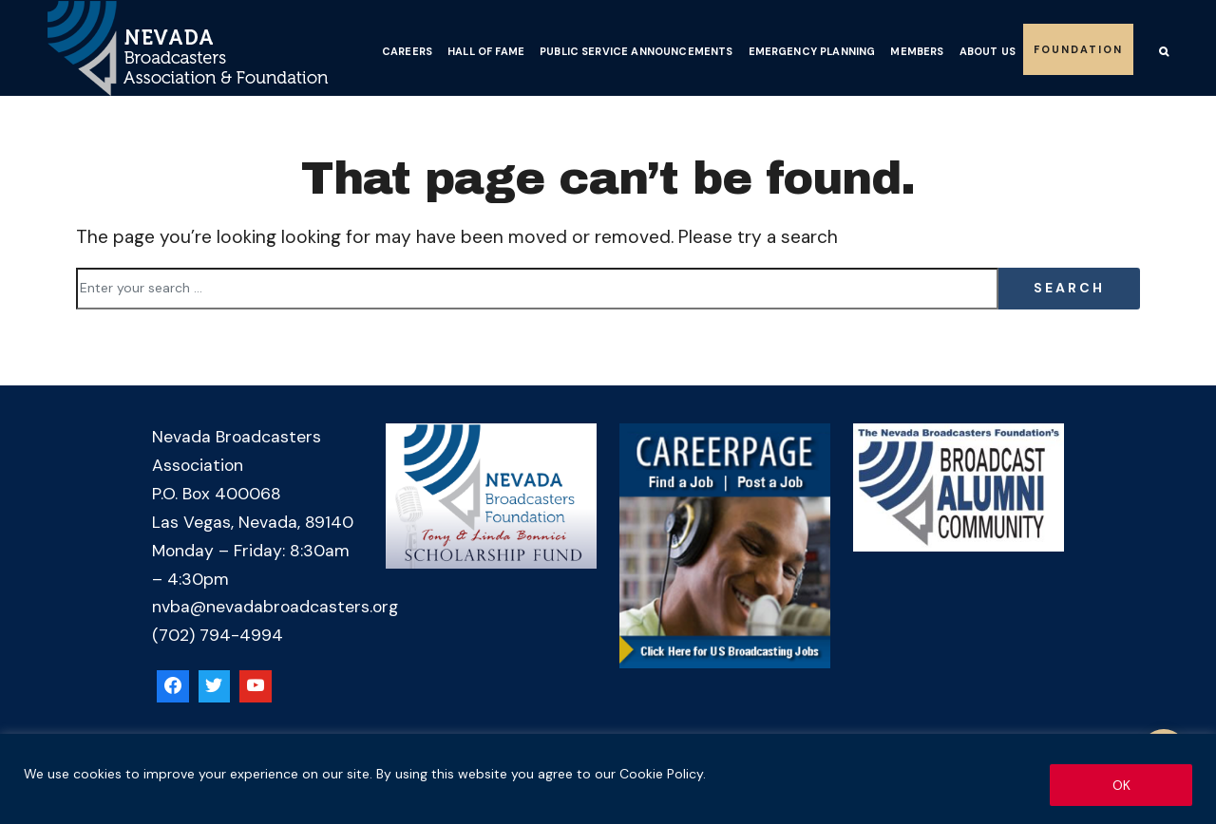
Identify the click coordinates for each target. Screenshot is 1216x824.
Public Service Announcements (636, 51)
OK (1121, 785)
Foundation (1078, 49)
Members (916, 51)
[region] (608, 779)
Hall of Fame (485, 51)
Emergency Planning (812, 51)
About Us (988, 51)
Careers (407, 51)
